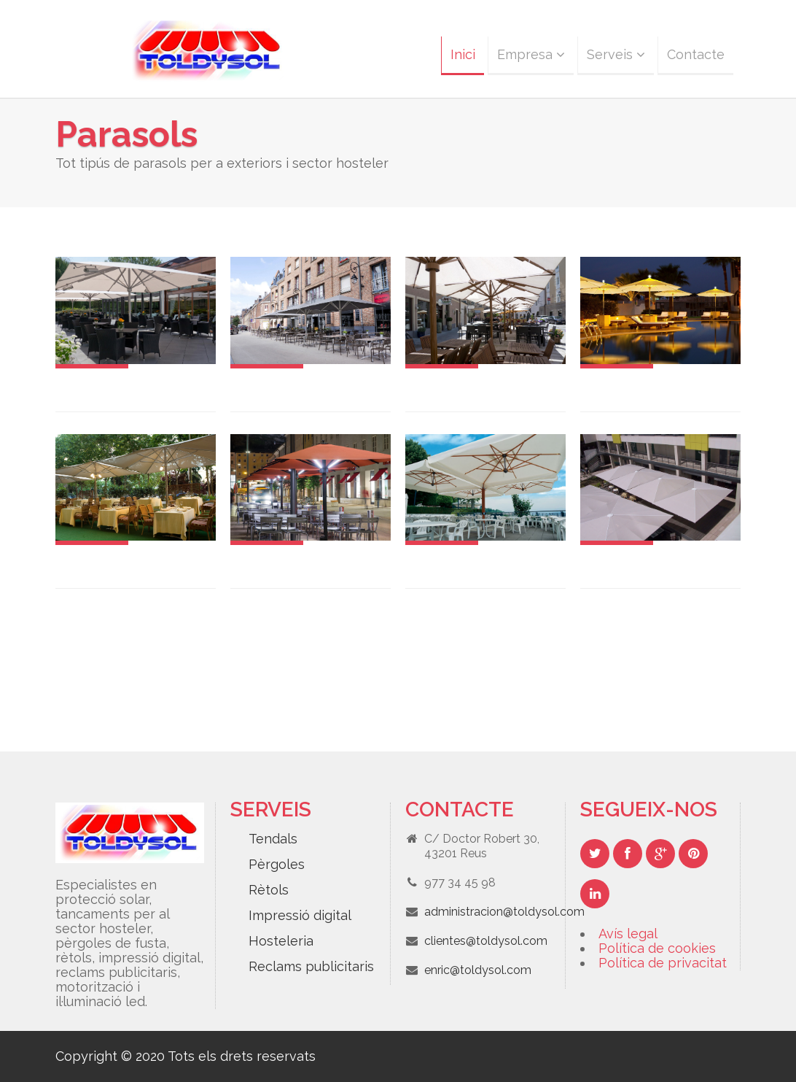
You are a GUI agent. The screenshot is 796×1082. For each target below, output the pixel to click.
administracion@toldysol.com (504, 912)
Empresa (531, 54)
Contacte (696, 54)
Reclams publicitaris (311, 966)
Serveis (616, 54)
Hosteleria (281, 940)
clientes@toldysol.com (485, 941)
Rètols (269, 889)
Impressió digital (300, 915)
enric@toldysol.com (477, 970)
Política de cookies (657, 948)
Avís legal (628, 933)
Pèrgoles (277, 864)
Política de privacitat (662, 962)
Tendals (273, 838)
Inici (462, 54)
